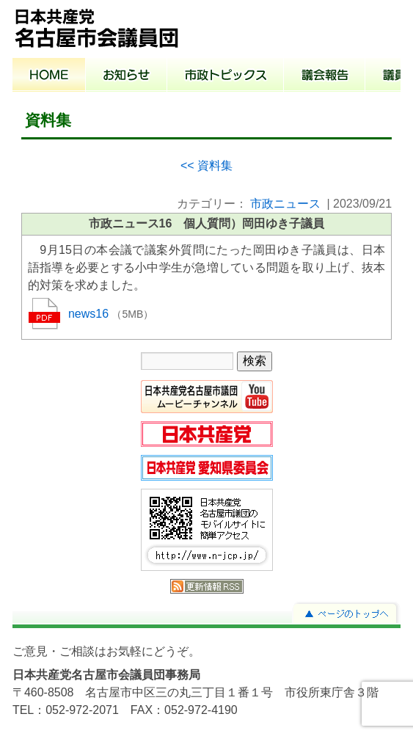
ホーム (49, 76)
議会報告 (324, 76)
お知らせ (126, 76)
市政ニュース (285, 203)
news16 (90, 313)
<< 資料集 (206, 165)
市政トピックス (225, 76)
